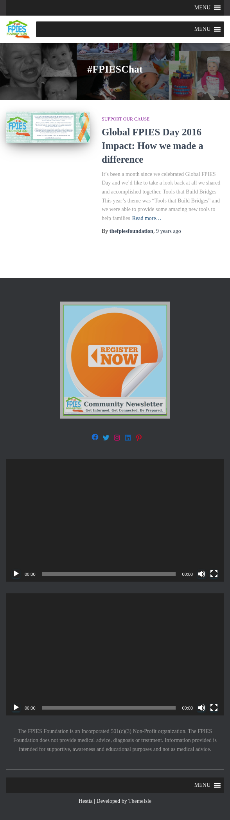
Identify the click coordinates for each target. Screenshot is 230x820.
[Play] (16, 574)
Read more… (147, 218)
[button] (202, 8)
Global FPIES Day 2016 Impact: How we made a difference (152, 146)
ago (168, 231)
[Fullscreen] (214, 574)
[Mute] (201, 574)
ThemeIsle (139, 801)
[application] (115, 520)
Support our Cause (125, 119)
